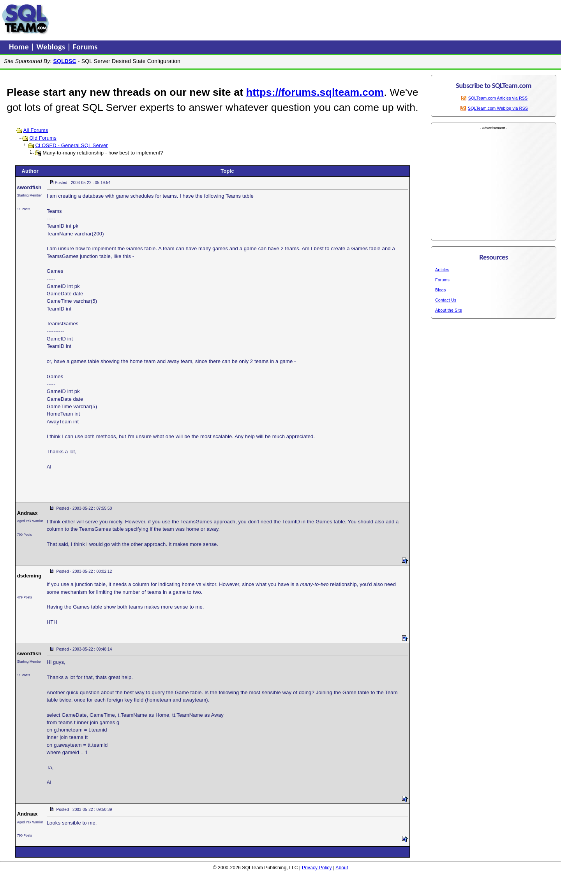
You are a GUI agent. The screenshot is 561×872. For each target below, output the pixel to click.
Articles (442, 269)
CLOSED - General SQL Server (71, 145)
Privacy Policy (317, 867)
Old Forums (42, 138)
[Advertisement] (200, 19)
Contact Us (445, 300)
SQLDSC (64, 61)
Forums (85, 46)
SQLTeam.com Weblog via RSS (498, 108)
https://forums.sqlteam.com (315, 92)
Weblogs (52, 46)
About (341, 867)
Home (20, 46)
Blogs (440, 290)
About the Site (448, 310)
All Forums (35, 130)
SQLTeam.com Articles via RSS (498, 98)
